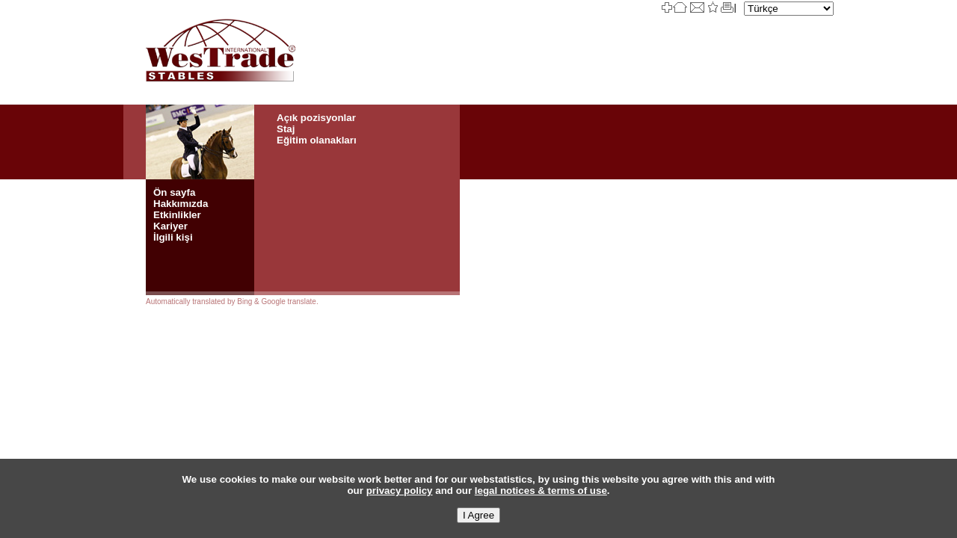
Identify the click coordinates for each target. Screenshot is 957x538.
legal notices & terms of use (541, 490)
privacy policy (399, 490)
